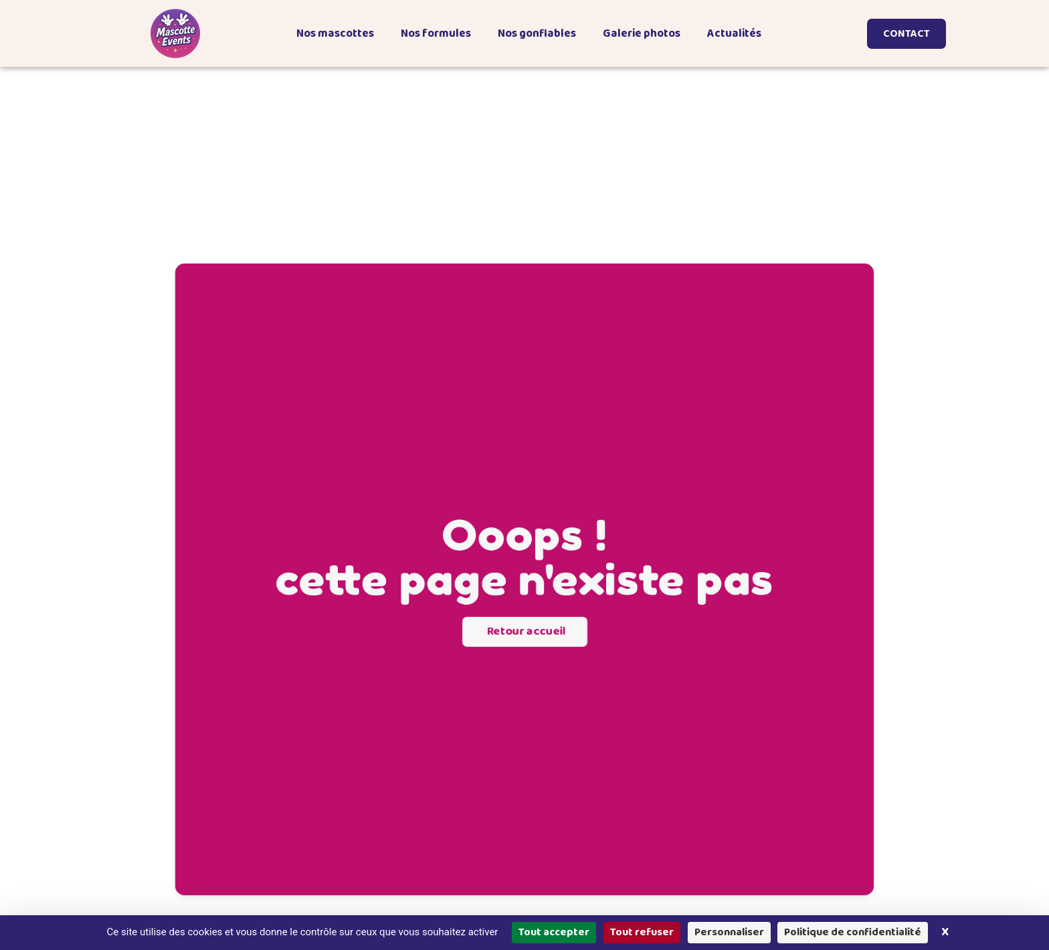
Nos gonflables (537, 34)
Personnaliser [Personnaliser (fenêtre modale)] (729, 932)
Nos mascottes (335, 34)
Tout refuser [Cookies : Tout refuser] (642, 932)
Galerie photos (641, 34)
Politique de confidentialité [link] (852, 932)
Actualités (734, 34)
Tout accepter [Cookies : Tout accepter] (553, 932)
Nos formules (436, 34)
